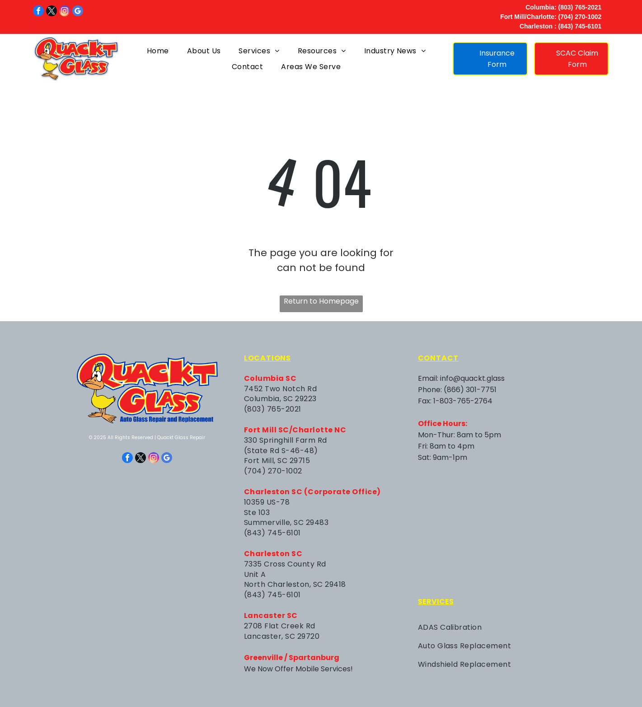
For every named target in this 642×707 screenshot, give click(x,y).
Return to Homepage (321, 301)
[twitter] (51, 12)
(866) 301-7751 (470, 389)
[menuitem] (158, 50)
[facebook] (38, 12)
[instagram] (64, 12)
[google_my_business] (77, 12)
